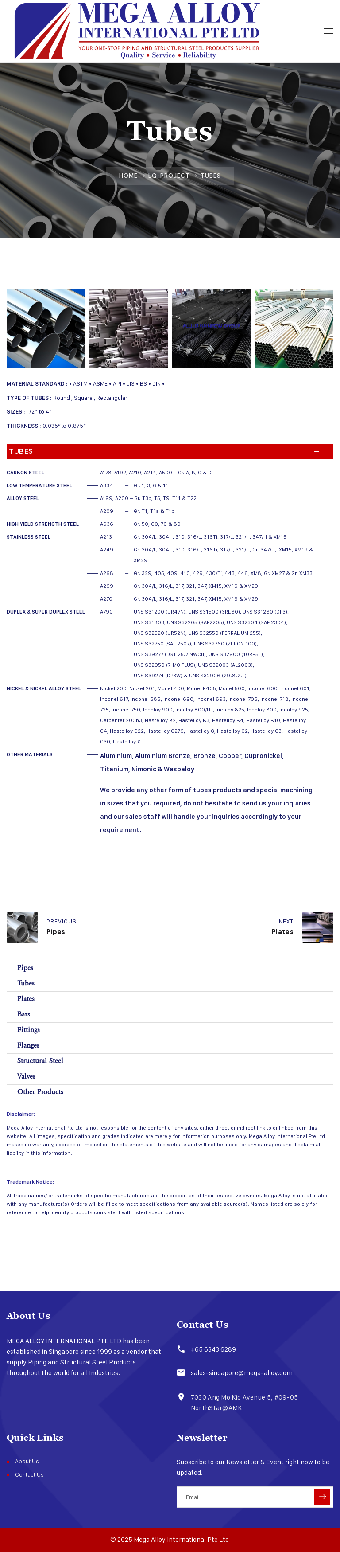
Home (128, 175)
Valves (26, 1076)
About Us (27, 1461)
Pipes (25, 968)
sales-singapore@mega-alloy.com (241, 1372)
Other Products (40, 1092)
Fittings (28, 1030)
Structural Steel (40, 1061)
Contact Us (29, 1474)
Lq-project (169, 175)
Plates (26, 999)
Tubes (26, 983)
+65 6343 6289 (212, 1349)
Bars (23, 1014)
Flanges (28, 1045)
